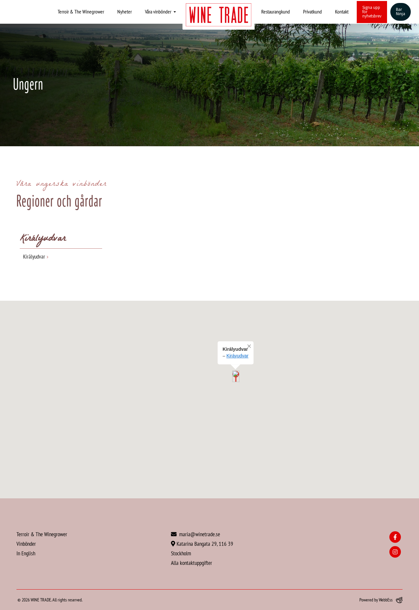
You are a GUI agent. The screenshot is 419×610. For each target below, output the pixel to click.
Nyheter (124, 11)
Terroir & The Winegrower (81, 11)
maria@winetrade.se (195, 534)
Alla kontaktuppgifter (191, 562)
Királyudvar (34, 256)
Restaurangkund (275, 11)
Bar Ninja (400, 12)
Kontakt (342, 11)
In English (25, 553)
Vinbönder (26, 543)
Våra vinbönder (158, 11)
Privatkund (312, 11)
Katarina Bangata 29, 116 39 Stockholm (202, 548)
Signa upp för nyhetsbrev (371, 12)
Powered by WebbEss (381, 600)
